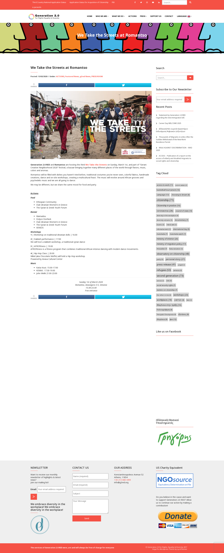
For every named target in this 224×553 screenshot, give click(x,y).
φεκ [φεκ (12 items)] (173, 319)
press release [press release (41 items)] (166, 264)
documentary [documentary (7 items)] (181, 220)
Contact (169, 16)
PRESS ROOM (97, 76)
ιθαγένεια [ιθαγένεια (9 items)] (162, 319)
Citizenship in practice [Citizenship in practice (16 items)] (168, 205)
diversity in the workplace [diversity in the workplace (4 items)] (167, 216)
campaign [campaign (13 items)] (163, 194)
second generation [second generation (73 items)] (170, 275)
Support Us (155, 16)
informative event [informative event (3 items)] (164, 229)
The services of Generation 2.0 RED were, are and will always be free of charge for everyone (72, 547)
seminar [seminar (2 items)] (160, 281)
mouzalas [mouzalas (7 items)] (162, 249)
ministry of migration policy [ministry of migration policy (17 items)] (171, 244)
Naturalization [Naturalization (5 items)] (176, 249)
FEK (113, 2)
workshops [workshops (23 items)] (180, 294)
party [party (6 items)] (160, 259)
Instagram (147, 2)
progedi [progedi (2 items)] (181, 265)
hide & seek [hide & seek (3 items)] (172, 225)
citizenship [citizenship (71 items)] (165, 200)
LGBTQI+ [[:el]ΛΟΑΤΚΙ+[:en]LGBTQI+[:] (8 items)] (179, 300)
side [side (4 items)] (169, 281)
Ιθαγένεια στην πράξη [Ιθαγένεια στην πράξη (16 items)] (169, 305)
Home (89, 16)
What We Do (118, 16)
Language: (184, 16)
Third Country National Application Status (49, 2)
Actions (132, 16)
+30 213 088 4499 (122, 479)
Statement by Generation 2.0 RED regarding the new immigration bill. (171, 116)
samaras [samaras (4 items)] (177, 270)
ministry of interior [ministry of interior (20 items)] (167, 238)
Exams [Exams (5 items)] (160, 225)
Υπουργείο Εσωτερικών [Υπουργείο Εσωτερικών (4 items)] (166, 314)
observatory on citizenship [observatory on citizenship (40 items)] (173, 253)
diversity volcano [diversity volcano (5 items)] (164, 220)
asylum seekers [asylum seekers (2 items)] (181, 185)
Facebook (135, 2)
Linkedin (159, 2)
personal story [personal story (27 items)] (175, 259)
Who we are (102, 16)
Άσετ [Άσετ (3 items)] (189, 300)
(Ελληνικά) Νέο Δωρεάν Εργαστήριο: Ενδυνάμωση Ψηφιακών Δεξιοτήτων (172, 130)
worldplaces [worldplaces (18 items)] (164, 299)
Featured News (72, 76)
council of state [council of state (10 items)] (184, 211)
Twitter (141, 2)
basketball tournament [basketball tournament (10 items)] (168, 190)
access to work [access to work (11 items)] (165, 185)
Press (143, 16)
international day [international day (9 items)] (181, 229)
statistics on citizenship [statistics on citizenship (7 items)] (167, 290)
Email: (34, 489)
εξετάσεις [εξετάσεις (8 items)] (183, 314)
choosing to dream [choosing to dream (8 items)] (181, 195)
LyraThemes (182, 549)
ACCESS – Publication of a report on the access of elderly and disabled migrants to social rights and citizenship (173, 158)
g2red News (85, 76)
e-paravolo (36, 7)
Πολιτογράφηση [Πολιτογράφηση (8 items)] (164, 309)
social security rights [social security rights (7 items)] (166, 285)
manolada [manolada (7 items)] (162, 234)
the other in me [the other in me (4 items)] (164, 295)
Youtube (153, 2)
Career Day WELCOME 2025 (170, 123)
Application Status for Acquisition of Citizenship (89, 2)
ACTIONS (60, 76)
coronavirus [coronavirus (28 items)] (165, 210)
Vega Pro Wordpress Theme (163, 549)
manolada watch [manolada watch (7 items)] (178, 234)
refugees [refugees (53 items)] (164, 270)
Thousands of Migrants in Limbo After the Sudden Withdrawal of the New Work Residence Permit (174, 139)
